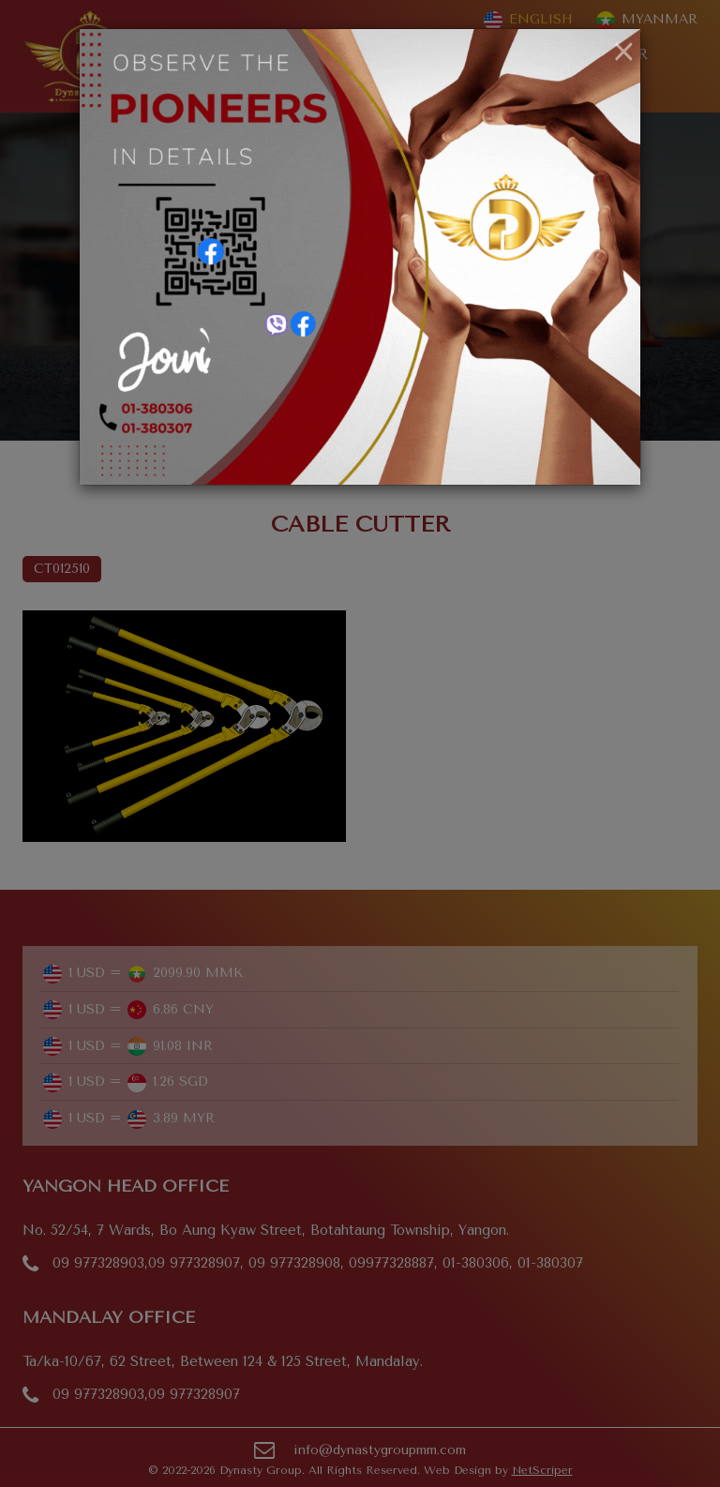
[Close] (624, 52)
